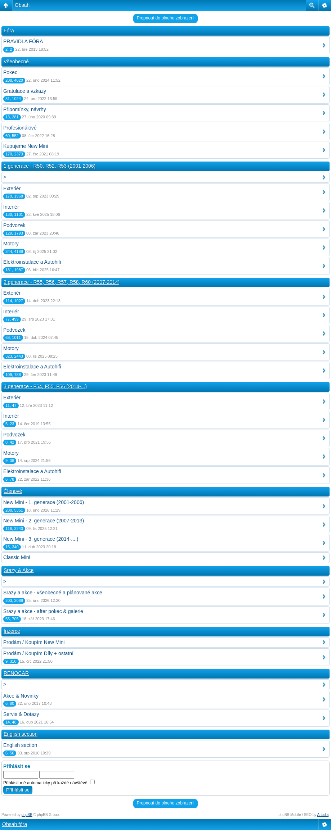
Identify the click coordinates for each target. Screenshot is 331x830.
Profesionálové (20, 128)
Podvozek (14, 225)
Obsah (22, 5)
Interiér (11, 207)
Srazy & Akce (18, 570)
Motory (11, 243)
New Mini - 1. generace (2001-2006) (43, 502)
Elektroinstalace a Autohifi (32, 262)
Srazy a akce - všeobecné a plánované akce (52, 592)
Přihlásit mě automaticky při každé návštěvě (49, 782)
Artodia (323, 815)
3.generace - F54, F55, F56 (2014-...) (45, 386)
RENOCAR (16, 673)
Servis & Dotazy (21, 714)
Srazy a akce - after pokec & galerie (43, 611)
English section (20, 734)
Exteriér (12, 188)
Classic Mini (16, 557)
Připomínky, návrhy (24, 109)
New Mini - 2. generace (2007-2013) (43, 520)
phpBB (27, 815)
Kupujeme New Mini (25, 146)
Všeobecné (16, 61)
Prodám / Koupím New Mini (33, 642)
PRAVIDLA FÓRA (23, 41)
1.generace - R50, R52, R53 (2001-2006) (49, 166)
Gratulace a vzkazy (24, 91)
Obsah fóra (14, 824)
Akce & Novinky (21, 696)
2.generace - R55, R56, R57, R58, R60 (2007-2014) (62, 282)
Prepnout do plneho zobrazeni (165, 18)
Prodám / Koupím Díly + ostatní (38, 653)
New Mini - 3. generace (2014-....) (41, 539)
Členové (13, 491)
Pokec (10, 72)
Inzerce (12, 631)
